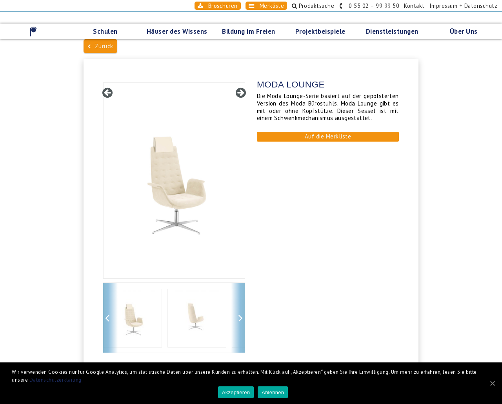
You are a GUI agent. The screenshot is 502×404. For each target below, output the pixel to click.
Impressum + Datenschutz (463, 5)
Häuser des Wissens (177, 31)
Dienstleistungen (392, 31)
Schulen (105, 31)
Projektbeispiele (320, 31)
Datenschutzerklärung (55, 380)
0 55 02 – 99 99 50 (369, 5)
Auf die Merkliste (328, 136)
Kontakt (414, 5)
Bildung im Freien (248, 31)
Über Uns (464, 31)
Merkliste (266, 5)
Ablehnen (273, 392)
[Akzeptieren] (492, 383)
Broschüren (218, 5)
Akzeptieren (236, 392)
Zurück (100, 46)
